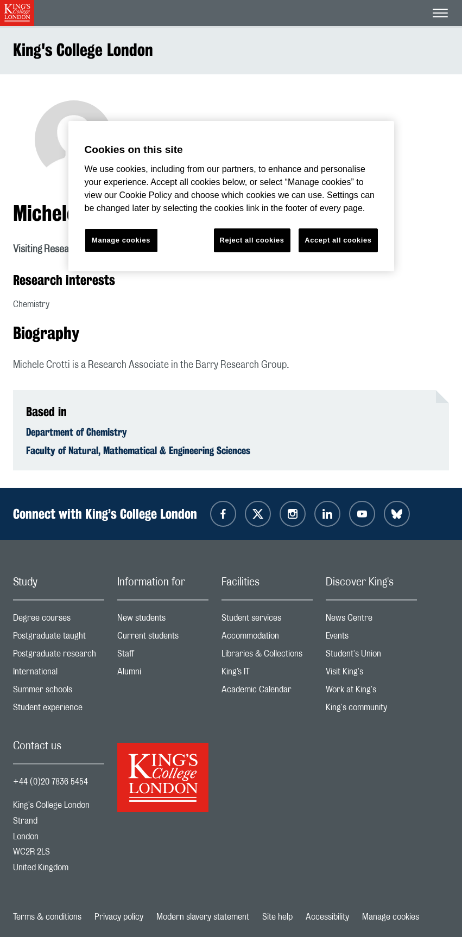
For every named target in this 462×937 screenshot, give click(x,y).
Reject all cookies (252, 240)
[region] (231, 196)
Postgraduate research (58, 656)
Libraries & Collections (267, 656)
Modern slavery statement (202, 917)
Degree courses (58, 620)
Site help (277, 917)
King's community (371, 710)
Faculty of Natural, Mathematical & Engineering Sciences (138, 450)
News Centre (371, 620)
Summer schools (58, 692)
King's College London (83, 49)
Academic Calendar (267, 692)
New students (162, 620)
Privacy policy (118, 917)
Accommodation (267, 638)
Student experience (58, 710)
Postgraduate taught (58, 638)
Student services (267, 620)
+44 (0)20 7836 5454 (50, 781)
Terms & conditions (47, 917)
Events (371, 638)
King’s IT (267, 674)
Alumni (162, 674)
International (58, 674)
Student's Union (371, 656)
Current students (162, 638)
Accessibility (327, 917)
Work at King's (371, 692)
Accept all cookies (338, 240)
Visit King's (371, 674)
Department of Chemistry (76, 432)
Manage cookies (390, 917)
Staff (162, 656)
